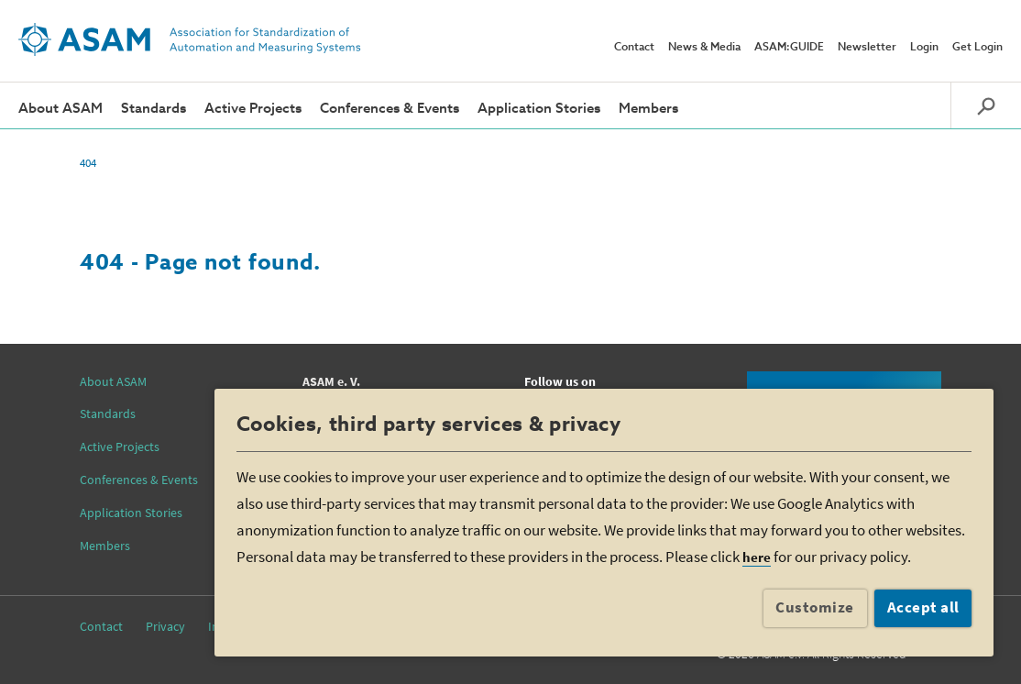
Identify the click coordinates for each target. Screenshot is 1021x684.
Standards (153, 109)
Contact (634, 47)
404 (88, 163)
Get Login (977, 47)
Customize (814, 607)
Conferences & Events (389, 109)
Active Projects (253, 109)
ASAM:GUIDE (789, 47)
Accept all (923, 607)
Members (648, 109)
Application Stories (539, 109)
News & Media (704, 47)
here (756, 557)
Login (924, 47)
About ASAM (60, 109)
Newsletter (867, 47)
